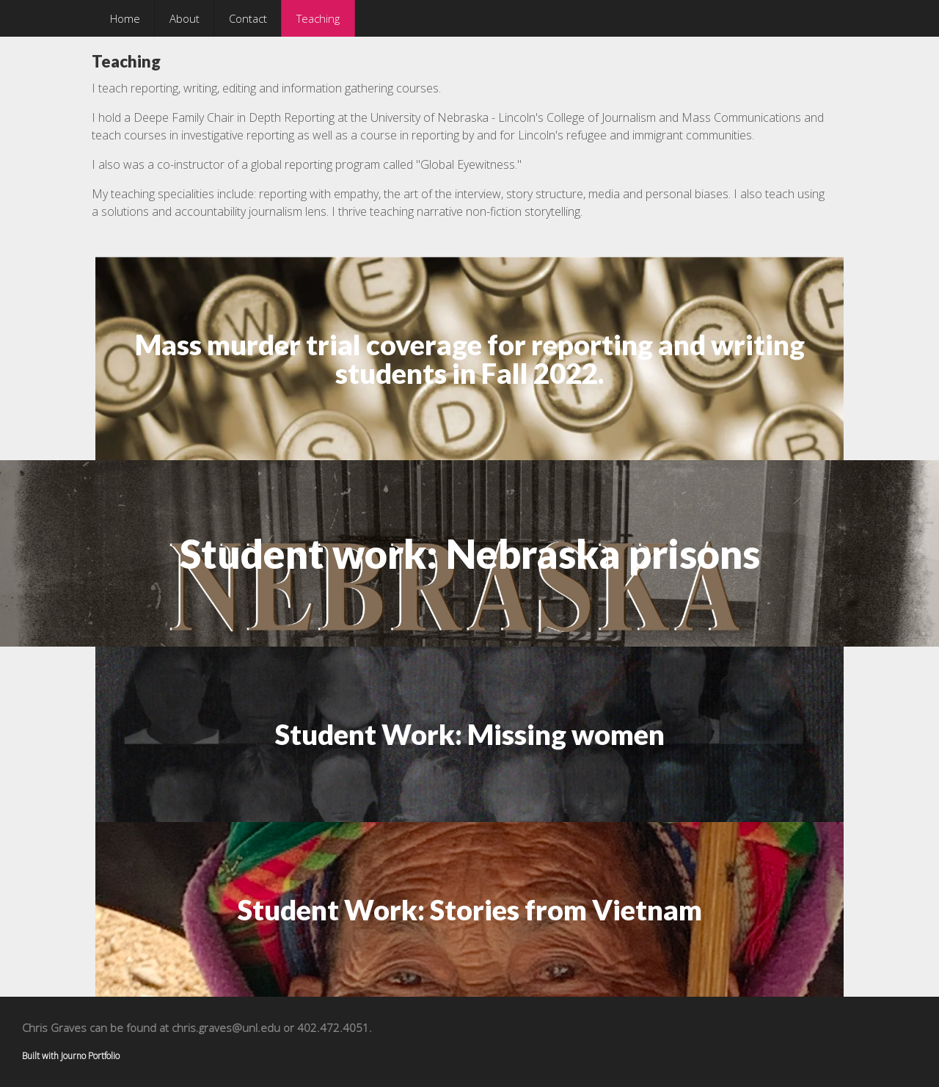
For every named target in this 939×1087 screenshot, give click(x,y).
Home (125, 18)
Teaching (318, 18)
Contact (248, 18)
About (184, 18)
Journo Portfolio (90, 1056)
